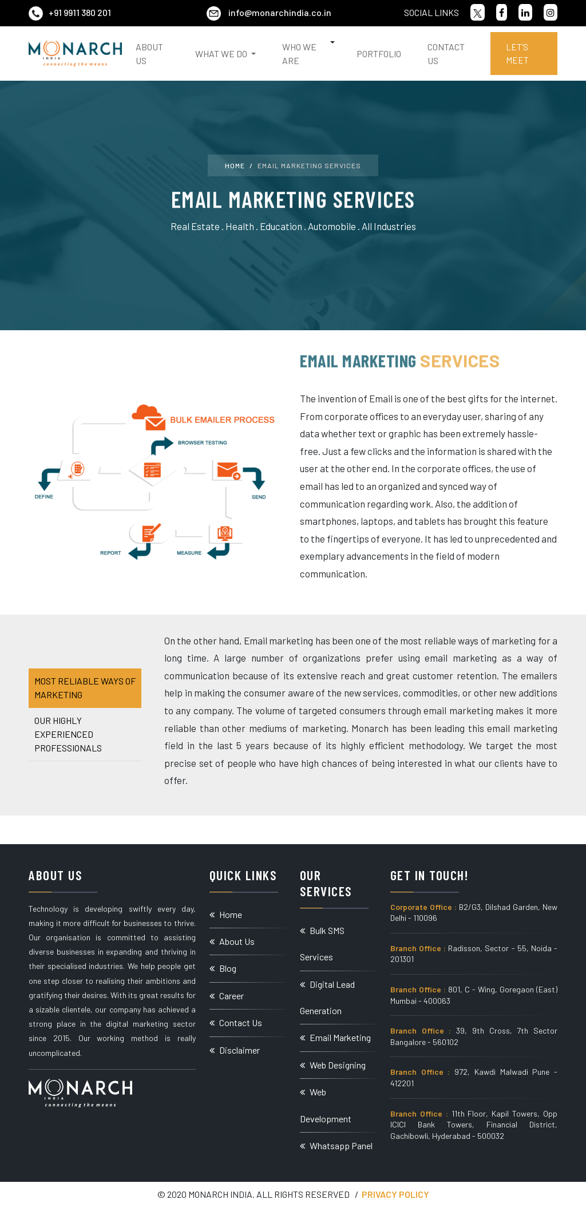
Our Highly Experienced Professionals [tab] (68, 734)
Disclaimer (234, 1049)
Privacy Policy (395, 1194)
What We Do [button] (222, 53)
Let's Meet (517, 53)
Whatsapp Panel (336, 1145)
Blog (222, 968)
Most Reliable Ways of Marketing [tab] (85, 687)
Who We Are (299, 53)
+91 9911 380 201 (70, 12)
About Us (149, 53)
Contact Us (446, 53)
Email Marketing (335, 1037)
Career (226, 995)
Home (235, 165)
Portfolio (379, 53)
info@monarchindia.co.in (269, 12)
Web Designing (333, 1064)
